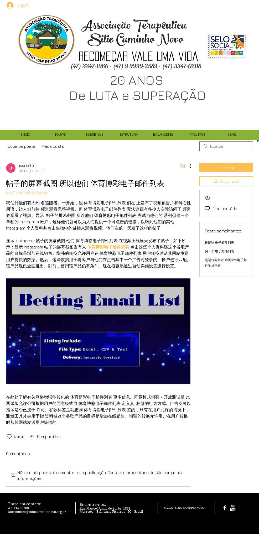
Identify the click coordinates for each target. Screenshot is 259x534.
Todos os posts (20, 146)
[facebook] (224, 508)
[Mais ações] (188, 166)
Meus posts (53, 146)
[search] (226, 146)
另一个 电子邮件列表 (219, 251)
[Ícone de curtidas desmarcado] (9, 436)
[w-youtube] (232, 508)
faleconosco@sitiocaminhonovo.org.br (37, 512)
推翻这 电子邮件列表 (219, 243)
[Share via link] (45, 436)
